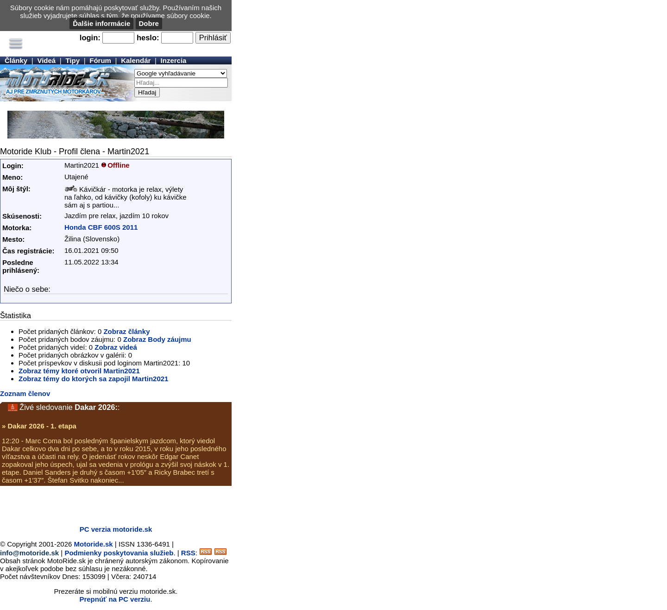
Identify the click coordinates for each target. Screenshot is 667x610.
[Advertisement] (108, 504)
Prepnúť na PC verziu (114, 599)
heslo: (148, 37)
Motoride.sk (93, 544)
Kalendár (136, 60)
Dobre (149, 23)
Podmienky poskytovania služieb (118, 553)
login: (90, 37)
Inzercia (174, 60)
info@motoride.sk (29, 553)
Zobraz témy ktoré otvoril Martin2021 (79, 371)
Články (16, 60)
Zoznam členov (25, 393)
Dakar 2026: (96, 407)
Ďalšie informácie (101, 23)
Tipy (72, 60)
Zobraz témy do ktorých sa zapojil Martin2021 (93, 379)
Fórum (100, 60)
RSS (188, 553)
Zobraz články (126, 331)
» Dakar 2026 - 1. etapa (39, 426)
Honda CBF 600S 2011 (101, 227)
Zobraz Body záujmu (157, 339)
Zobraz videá (115, 347)
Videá (46, 60)
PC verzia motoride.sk (116, 529)
